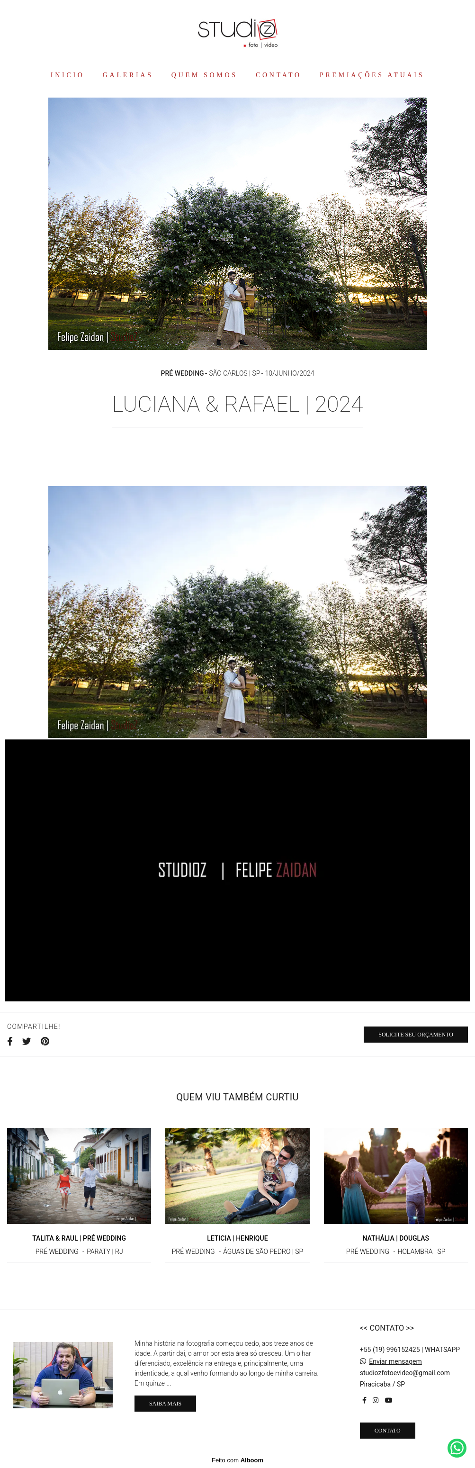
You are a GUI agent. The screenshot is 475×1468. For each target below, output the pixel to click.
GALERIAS (128, 75)
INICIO (68, 75)
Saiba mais (165, 1403)
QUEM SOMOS (204, 75)
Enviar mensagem (395, 1361)
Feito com (237, 1460)
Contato (388, 1430)
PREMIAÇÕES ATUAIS (372, 75)
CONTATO (279, 75)
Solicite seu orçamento (415, 1034)
